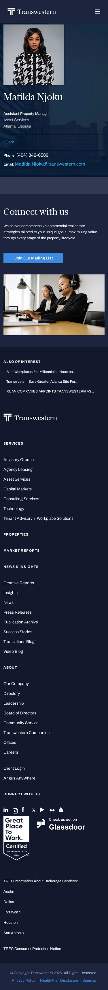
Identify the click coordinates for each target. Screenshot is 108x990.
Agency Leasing (18, 469)
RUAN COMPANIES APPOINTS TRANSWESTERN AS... (50, 391)
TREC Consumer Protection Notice (32, 949)
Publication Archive (20, 622)
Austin (8, 891)
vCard (8, 142)
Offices (9, 742)
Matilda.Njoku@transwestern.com (50, 164)
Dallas (8, 902)
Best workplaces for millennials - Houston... (40, 371)
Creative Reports (18, 583)
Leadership (13, 703)
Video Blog (13, 651)
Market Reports (21, 550)
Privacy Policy (24, 980)
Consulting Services (21, 499)
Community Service (21, 723)
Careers (10, 752)
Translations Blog (19, 642)
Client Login (14, 768)
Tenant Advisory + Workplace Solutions (38, 518)
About (10, 667)
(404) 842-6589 (32, 155)
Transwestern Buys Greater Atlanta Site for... (41, 381)
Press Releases (17, 612)
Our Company (16, 684)
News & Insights (21, 566)
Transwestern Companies (26, 733)
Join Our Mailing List (33, 258)
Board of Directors (19, 713)
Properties (16, 534)
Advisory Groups (18, 460)
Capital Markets (17, 489)
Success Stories (17, 632)
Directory (11, 693)
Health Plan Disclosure (59, 980)
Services (13, 443)
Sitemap (89, 980)
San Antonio (13, 933)
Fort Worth (11, 912)
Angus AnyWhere (19, 778)
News (8, 602)
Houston (10, 922)
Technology (13, 509)
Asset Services (16, 479)
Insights (10, 593)
